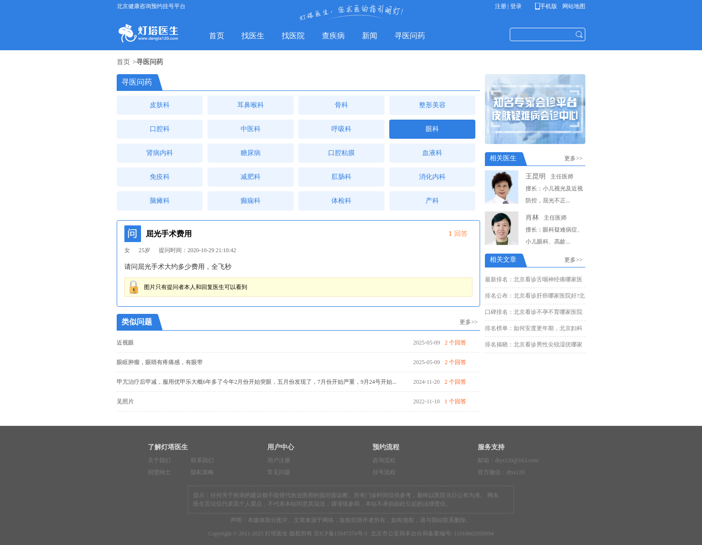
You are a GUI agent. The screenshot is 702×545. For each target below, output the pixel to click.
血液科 (432, 152)
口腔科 (160, 129)
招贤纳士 (159, 472)
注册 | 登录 (508, 6)
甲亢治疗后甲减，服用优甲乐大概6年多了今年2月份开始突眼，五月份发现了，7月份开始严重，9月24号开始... (256, 381)
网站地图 (573, 6)
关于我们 (159, 460)
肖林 (532, 217)
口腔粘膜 (341, 152)
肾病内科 (159, 152)
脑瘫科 (160, 200)
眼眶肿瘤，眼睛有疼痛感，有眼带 (160, 362)
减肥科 (251, 176)
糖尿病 (251, 152)
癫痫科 (251, 200)
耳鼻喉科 (250, 105)
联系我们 (202, 460)
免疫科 (160, 176)
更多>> (469, 322)
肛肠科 (341, 176)
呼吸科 (341, 129)
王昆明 (536, 176)
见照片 (125, 401)
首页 (123, 62)
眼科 (432, 129)
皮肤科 (160, 105)
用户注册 (278, 460)
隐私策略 (202, 472)
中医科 (251, 129)
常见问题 (278, 472)
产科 (432, 200)
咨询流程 (384, 460)
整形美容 (432, 105)
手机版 (547, 6)
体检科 (341, 200)
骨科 (341, 105)
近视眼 (125, 342)
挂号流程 (384, 472)
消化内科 (432, 176)
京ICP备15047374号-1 (341, 533)
